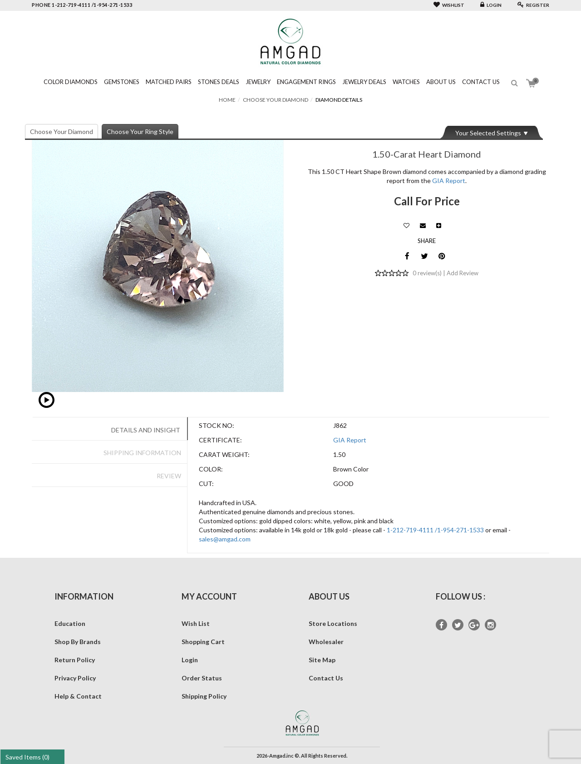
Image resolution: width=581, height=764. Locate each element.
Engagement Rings (306, 81)
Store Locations (333, 623)
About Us (441, 81)
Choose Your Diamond (275, 99)
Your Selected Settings (488, 133)
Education (69, 623)
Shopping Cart (203, 641)
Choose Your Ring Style (140, 131)
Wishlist (448, 5)
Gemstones (121, 81)
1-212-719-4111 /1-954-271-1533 (435, 530)
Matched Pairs (169, 81)
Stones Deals (218, 81)
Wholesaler (326, 641)
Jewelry (258, 81)
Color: (211, 469)
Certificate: (220, 440)
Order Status (202, 678)
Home (227, 99)
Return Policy (74, 660)
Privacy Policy (75, 678)
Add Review (462, 273)
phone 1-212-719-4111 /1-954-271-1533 (82, 5)
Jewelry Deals (364, 81)
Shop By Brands (77, 641)
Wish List (196, 623)
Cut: (206, 483)
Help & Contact (78, 696)
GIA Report (448, 180)
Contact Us (481, 81)
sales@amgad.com (225, 539)
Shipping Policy (204, 696)
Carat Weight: (224, 454)
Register (533, 5)
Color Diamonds (71, 81)
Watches (406, 81)
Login (491, 5)
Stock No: (216, 425)
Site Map (322, 660)
